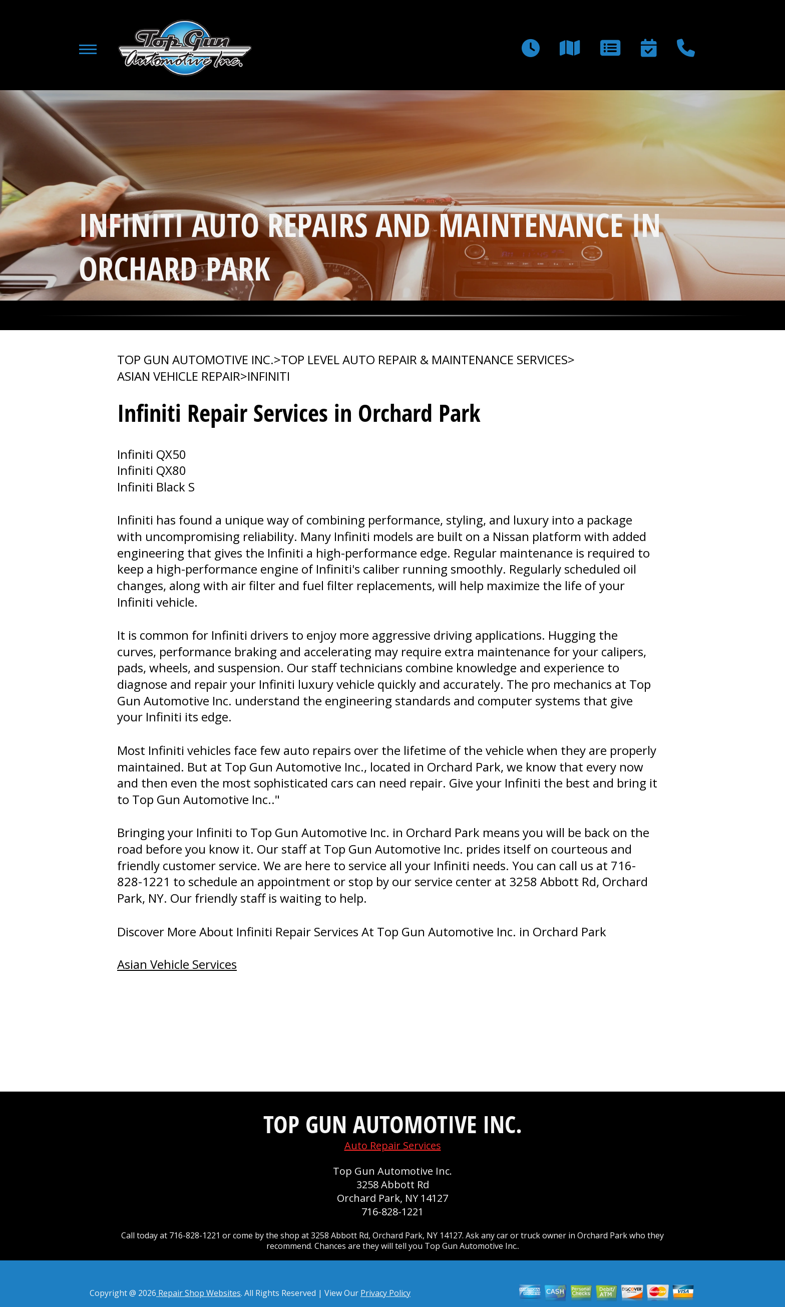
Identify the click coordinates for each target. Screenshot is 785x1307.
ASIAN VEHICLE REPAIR (178, 376)
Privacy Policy (385, 1292)
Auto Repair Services (392, 1145)
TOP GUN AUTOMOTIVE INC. (195, 360)
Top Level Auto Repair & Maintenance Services (424, 360)
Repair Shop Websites (198, 1292)
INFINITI (268, 376)
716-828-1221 (392, 1211)
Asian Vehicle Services (177, 964)
